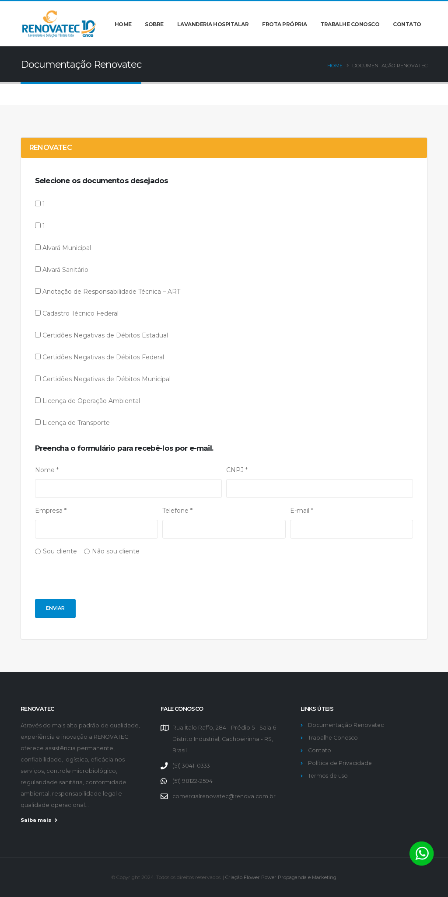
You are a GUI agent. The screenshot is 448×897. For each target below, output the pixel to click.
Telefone (177, 511)
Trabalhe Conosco (333, 737)
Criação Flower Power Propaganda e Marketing (281, 877)
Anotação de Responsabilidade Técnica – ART (111, 292)
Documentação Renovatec (347, 725)
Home (123, 24)
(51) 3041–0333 (191, 765)
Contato (407, 24)
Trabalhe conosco (349, 24)
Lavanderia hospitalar (213, 24)
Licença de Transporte (76, 423)
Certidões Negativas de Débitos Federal (103, 357)
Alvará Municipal (66, 248)
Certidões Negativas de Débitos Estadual (105, 335)
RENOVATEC (50, 147)
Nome (47, 470)
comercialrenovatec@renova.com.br (225, 796)
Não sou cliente (116, 551)
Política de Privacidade (341, 763)
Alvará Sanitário (65, 270)
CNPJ (237, 470)
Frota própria (284, 24)
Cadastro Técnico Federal (80, 313)
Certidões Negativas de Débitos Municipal (106, 379)
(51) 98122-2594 (192, 781)
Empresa (50, 511)
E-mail (301, 511)
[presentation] (101, 582)
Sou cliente (60, 551)
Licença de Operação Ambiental (91, 401)
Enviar (55, 608)
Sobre (154, 24)
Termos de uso (329, 775)
